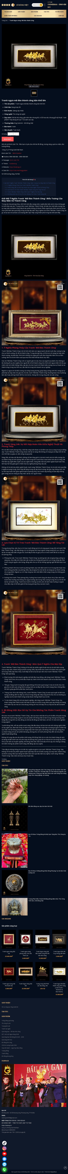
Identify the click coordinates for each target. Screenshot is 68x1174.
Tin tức (46, 11)
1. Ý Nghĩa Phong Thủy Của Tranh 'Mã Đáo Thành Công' (22, 185)
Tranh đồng (5, 1053)
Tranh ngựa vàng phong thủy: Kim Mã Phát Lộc (26, 953)
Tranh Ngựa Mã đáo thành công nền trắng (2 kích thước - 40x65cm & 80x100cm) (59, 988)
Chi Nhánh (38, 15)
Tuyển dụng (59, 11)
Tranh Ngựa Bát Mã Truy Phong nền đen (59, 952)
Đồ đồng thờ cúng (7, 1042)
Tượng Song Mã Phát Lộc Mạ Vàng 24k (42, 985)
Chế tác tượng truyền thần (9, 1045)
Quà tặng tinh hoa (7, 1040)
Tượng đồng (5, 1051)
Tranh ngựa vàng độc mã (8, 952)
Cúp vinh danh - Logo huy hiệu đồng (12, 1048)
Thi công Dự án (6, 1023)
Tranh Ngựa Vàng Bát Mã (25, 985)
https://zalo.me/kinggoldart (18, 170)
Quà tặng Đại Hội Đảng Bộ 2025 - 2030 (13, 1037)
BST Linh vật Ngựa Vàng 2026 (10, 1034)
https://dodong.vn (15, 167)
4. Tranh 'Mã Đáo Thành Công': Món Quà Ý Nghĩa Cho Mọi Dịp (24, 192)
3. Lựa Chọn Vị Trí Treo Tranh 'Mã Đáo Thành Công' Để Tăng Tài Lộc (26, 190)
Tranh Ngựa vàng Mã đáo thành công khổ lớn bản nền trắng (42, 953)
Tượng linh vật (6, 1026)
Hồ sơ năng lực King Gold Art (10, 1007)
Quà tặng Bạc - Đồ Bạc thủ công (11, 1031)
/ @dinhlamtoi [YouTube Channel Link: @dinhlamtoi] (16, 153)
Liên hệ (61, 15)
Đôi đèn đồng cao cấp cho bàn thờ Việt (40, 806)
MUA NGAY (7, 139)
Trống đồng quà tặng (8, 1020)
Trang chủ (8, 11)
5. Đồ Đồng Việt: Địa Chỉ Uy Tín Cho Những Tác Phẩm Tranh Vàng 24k (26, 194)
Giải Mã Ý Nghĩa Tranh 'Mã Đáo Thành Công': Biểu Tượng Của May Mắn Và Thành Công (29, 183)
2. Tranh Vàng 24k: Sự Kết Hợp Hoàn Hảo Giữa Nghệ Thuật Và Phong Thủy (27, 187)
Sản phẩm (34, 11)
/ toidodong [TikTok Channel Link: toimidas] (12, 164)
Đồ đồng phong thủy (7, 1056)
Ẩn (34, 179)
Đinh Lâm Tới (14, 160)
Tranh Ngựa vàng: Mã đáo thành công (22, 20)
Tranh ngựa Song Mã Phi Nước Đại (8, 985)
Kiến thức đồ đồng (10, 15)
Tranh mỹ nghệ (6, 1029)
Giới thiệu (21, 11)
